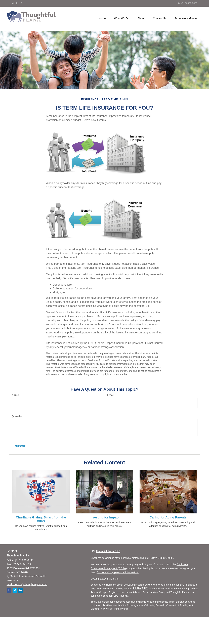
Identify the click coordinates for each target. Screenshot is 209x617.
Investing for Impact (104, 517)
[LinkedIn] (17, 3)
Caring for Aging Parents (168, 517)
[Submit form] (20, 446)
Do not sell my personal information (118, 572)
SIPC (145, 588)
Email (110, 395)
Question (17, 416)
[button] (121, 19)
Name (15, 395)
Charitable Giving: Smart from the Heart (41, 519)
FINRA (137, 588)
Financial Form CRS (108, 551)
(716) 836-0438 (187, 3)
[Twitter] (13, 3)
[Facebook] (21, 3)
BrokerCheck (165, 557)
